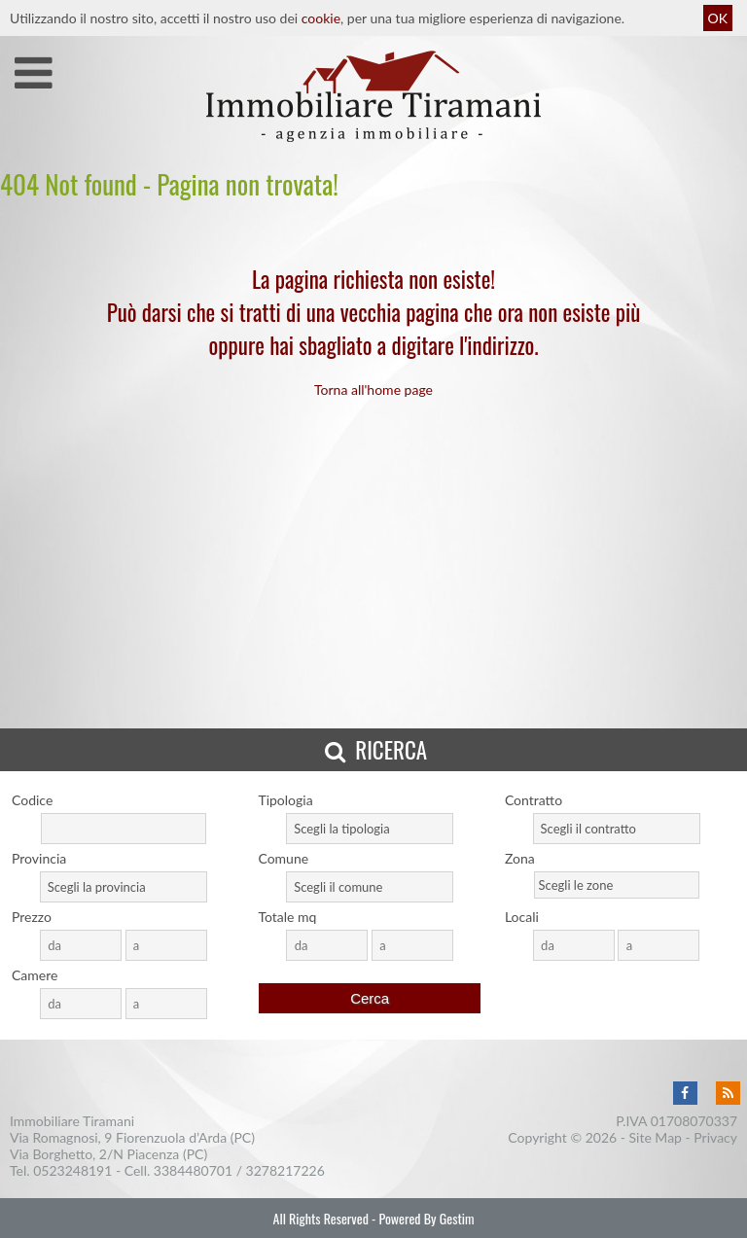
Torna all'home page (373, 389)
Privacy (715, 1137)
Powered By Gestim (426, 1218)
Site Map (655, 1137)
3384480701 (193, 1170)
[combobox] (369, 828)
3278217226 (285, 1170)
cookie (321, 18)
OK (718, 18)
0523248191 (72, 1170)
